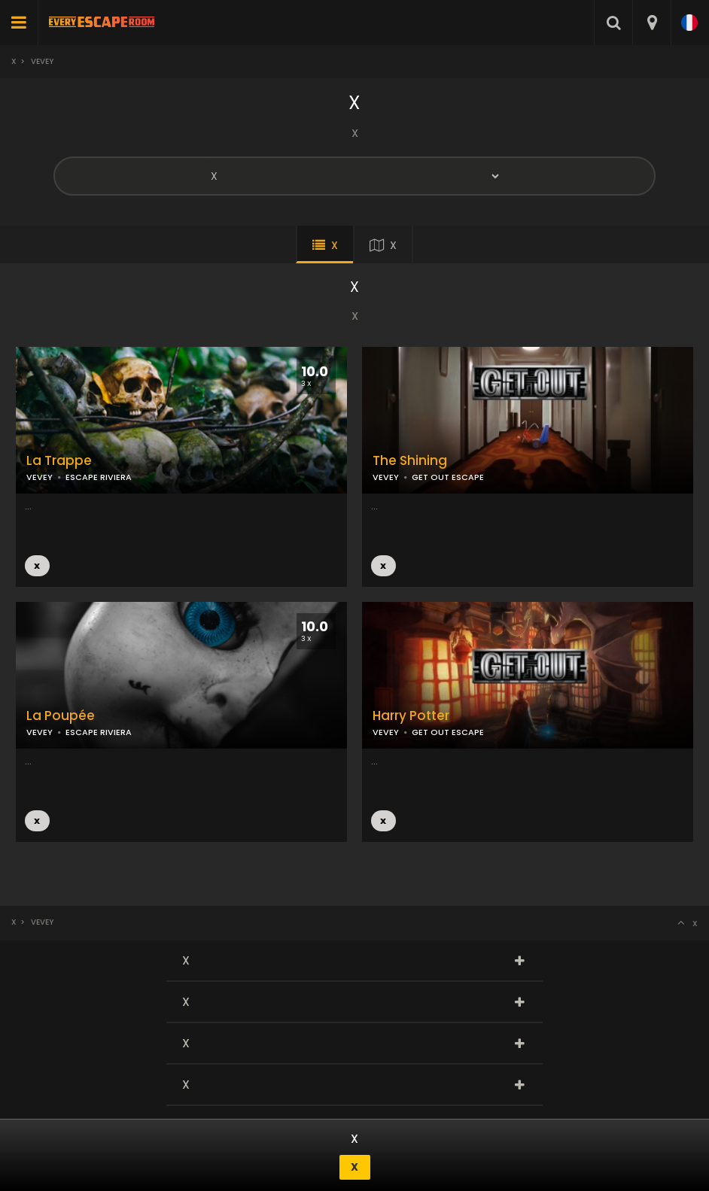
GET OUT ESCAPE (448, 477)
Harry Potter (411, 716)
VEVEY (386, 477)
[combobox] (651, 22)
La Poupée (60, 716)
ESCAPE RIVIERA (98, 732)
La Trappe (59, 461)
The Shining (410, 461)
